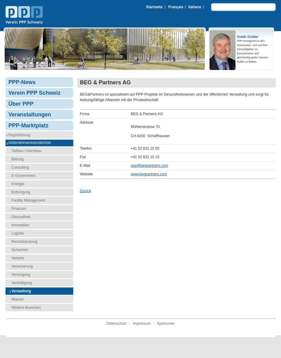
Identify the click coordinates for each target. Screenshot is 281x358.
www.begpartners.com (149, 174)
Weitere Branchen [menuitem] (26, 307)
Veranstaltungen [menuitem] (30, 114)
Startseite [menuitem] (154, 7)
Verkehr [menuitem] (18, 258)
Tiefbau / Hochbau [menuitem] (27, 151)
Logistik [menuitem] (18, 233)
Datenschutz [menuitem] (116, 323)
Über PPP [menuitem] (21, 104)
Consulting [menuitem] (20, 167)
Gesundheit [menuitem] (21, 217)
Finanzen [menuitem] (19, 208)
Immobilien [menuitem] (20, 225)
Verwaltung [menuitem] (21, 291)
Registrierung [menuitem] (19, 135)
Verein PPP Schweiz (24, 15)
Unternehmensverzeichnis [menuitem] (30, 143)
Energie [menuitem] (18, 184)
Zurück (85, 191)
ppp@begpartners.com (149, 165)
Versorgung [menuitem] (21, 274)
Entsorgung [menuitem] (21, 192)
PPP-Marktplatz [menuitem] (29, 125)
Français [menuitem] (175, 7)
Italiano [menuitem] (194, 7)
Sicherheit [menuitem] (20, 250)
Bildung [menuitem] (18, 159)
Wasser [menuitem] (18, 299)
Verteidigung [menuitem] (22, 283)
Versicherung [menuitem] (22, 266)
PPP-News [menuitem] (22, 82)
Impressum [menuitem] (142, 323)
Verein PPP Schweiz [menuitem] (35, 93)
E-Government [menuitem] (23, 176)
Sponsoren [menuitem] (166, 323)
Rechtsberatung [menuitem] (25, 241)
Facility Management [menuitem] (29, 200)
